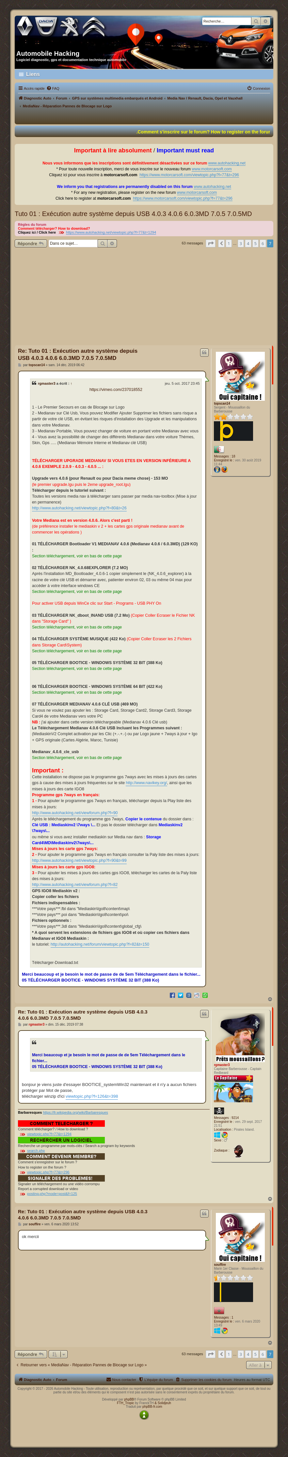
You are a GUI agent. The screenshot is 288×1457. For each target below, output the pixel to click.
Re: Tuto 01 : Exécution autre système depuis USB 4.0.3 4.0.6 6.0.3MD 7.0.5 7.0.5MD (77, 354)
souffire (220, 1264)
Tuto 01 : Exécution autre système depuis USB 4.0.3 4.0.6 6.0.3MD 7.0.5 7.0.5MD (133, 213)
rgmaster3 (47, 383)
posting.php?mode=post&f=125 (52, 1194)
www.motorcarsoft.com (212, 169)
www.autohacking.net (227, 163)
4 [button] (248, 243)
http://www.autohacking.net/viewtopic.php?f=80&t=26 (79, 508)
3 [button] (241, 243)
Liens (33, 74)
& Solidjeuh (162, 1403)
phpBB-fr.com (152, 1406)
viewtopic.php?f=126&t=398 (92, 1096)
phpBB (129, 1399)
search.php (36, 1151)
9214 (235, 1118)
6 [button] (263, 243)
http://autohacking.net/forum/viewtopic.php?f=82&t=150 (100, 944)
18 (233, 456)
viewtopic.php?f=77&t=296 (48, 1172)
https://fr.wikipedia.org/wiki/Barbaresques (75, 1112)
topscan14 (222, 403)
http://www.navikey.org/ (146, 783)
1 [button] (229, 243)
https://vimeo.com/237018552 (115, 389)
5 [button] (255, 243)
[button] (211, 243)
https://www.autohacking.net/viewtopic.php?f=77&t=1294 (111, 232)
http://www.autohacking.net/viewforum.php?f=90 (75, 813)
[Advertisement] (144, 296)
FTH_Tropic (125, 1403)
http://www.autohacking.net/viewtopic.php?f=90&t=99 (79, 860)
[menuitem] (52, 88)
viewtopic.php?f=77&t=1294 (49, 1134)
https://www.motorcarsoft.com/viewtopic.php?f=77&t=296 (189, 175)
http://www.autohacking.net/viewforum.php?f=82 (75, 884)
